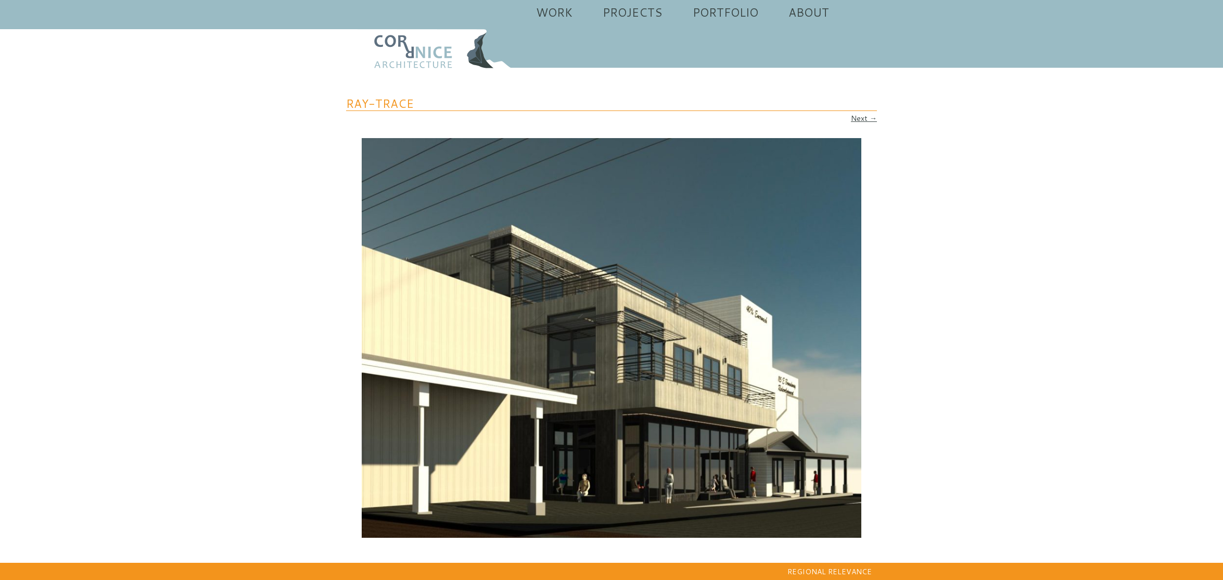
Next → (864, 118)
